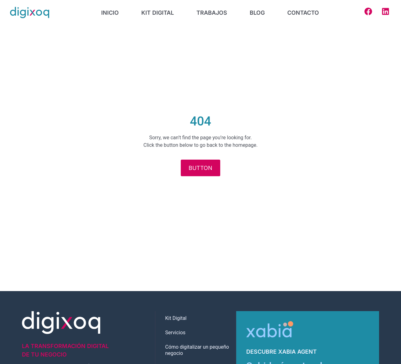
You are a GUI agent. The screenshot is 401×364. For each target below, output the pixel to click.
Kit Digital (175, 318)
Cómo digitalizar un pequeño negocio (197, 350)
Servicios (175, 333)
